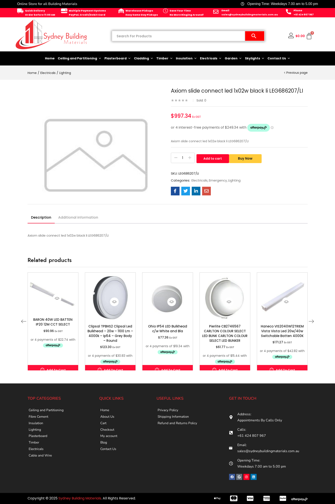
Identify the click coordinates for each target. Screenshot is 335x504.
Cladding (143, 58)
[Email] (215, 11)
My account (109, 444)
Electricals (211, 58)
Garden (233, 58)
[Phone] (288, 11)
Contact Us (278, 58)
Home (50, 58)
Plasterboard (117, 58)
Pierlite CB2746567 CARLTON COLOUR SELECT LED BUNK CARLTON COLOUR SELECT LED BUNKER (225, 333)
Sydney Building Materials (79, 498)
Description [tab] (41, 217)
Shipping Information (174, 419)
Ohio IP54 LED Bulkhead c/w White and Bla (167, 328)
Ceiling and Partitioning (79, 58)
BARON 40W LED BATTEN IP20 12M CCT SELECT (53, 322)
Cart (103, 427)
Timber (164, 58)
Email (225, 10)
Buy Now (247, 158)
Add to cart (212, 158)
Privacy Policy (168, 411)
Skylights (254, 58)
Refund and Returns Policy (178, 427)
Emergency (218, 180)
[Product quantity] (182, 158)
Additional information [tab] (78, 217)
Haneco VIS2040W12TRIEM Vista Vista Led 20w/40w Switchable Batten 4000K (282, 331)
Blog (104, 452)
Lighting (65, 73)
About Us (107, 419)
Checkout (107, 435)
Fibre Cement (39, 419)
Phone (298, 10)
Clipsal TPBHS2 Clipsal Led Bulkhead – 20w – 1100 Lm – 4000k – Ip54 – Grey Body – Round (110, 333)
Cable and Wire (41, 468)
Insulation (186, 58)
